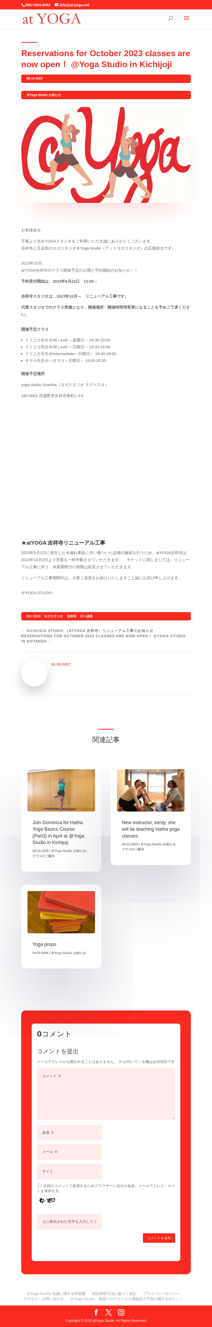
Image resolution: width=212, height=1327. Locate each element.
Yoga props (44, 944)
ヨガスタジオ (53, 616)
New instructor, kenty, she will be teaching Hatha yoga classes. (151, 829)
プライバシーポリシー (161, 1294)
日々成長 (86, 616)
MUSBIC (64, 664)
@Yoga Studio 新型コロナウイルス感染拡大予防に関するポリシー (126, 1299)
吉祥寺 (71, 616)
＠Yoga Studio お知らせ (43, 95)
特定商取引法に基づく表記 (114, 1294)
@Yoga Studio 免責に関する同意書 (56, 1294)
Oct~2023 (33, 616)
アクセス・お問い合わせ (43, 1299)
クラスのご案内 (43, 856)
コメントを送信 (159, 1238)
